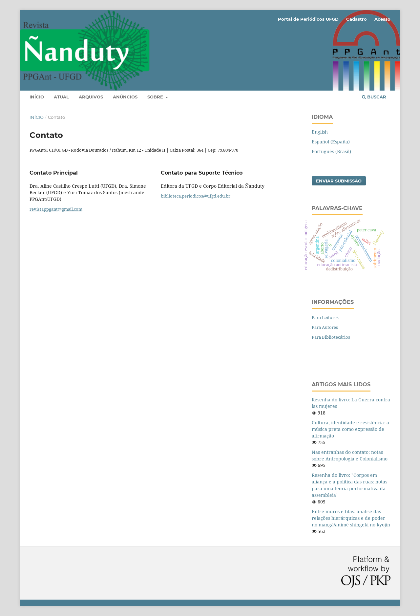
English (320, 132)
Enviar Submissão (339, 180)
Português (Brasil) (331, 151)
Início (37, 96)
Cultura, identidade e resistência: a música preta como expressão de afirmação (350, 429)
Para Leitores (325, 317)
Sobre (155, 96)
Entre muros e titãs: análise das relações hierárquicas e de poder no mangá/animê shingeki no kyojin (351, 518)
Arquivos (91, 96)
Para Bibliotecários (331, 337)
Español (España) (331, 141)
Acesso (382, 19)
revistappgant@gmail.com (56, 209)
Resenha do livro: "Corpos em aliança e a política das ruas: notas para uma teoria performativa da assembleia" (349, 485)
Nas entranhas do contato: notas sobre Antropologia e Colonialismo (350, 455)
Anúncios (125, 96)
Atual (61, 96)
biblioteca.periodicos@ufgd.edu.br (195, 196)
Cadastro (356, 19)
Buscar (374, 96)
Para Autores (325, 327)
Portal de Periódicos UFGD (308, 19)
